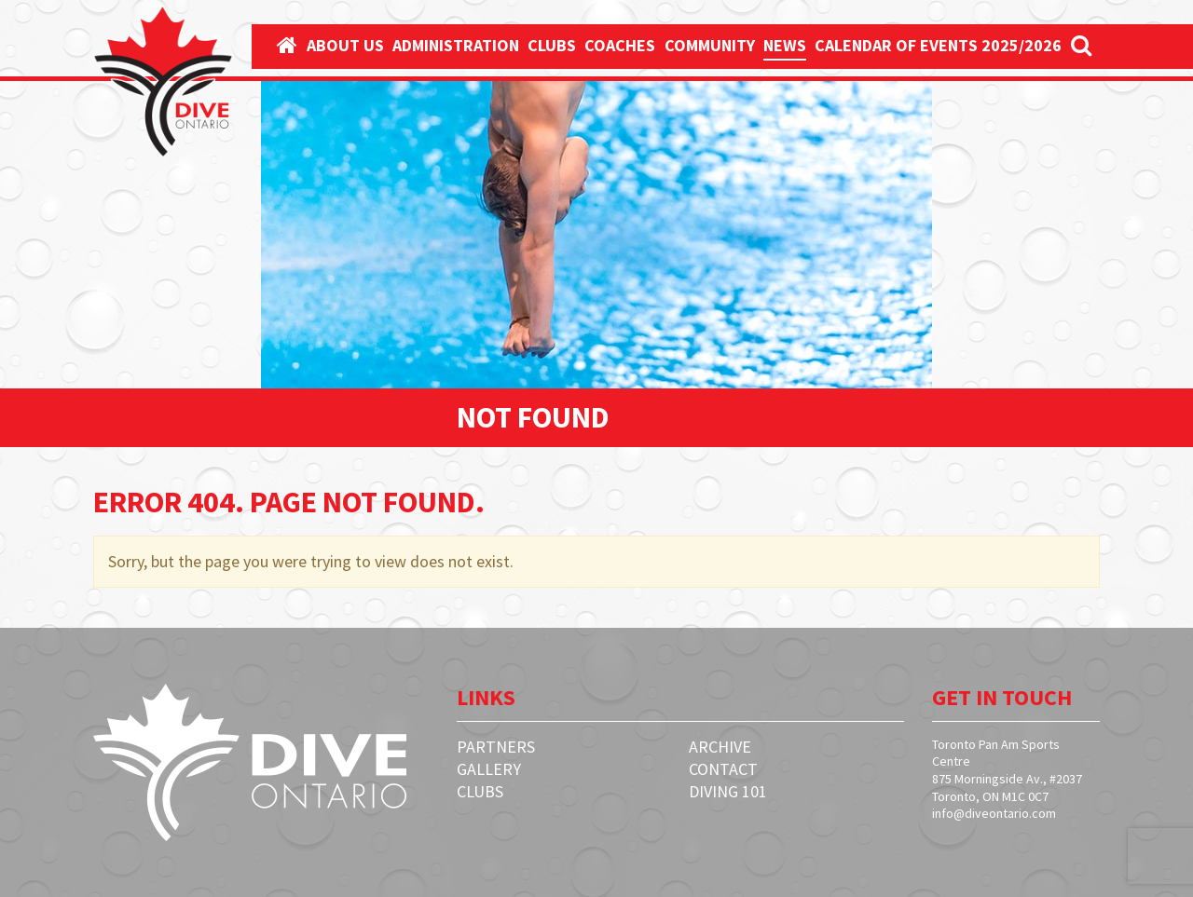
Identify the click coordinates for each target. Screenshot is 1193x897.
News (784, 45)
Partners (496, 746)
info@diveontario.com (994, 813)
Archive (720, 746)
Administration (455, 45)
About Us (345, 45)
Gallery (489, 769)
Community (710, 45)
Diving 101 (728, 791)
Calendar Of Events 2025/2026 (938, 45)
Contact (723, 769)
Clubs (552, 45)
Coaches (619, 45)
